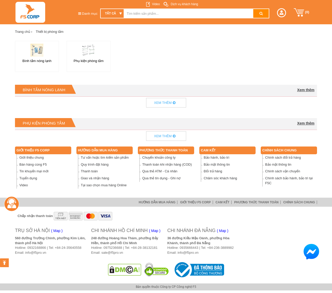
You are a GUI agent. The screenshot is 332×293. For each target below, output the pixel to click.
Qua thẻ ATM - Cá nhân (159, 171)
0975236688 (113, 248)
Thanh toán (89, 171)
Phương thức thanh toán (163, 150)
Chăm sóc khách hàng (220, 178)
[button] (281, 12)
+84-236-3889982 (220, 248)
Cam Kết (208, 150)
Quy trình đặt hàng (94, 164)
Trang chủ (23, 32)
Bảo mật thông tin (217, 164)
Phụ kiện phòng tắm (44, 123)
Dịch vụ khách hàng (184, 4)
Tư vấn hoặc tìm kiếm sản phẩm (105, 157)
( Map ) (56, 231)
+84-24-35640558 (68, 248)
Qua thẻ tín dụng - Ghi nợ (161, 178)
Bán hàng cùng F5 (33, 164)
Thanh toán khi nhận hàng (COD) (167, 164)
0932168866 (36, 248)
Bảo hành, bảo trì (216, 157)
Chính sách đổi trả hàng (283, 157)
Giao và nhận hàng (95, 178)
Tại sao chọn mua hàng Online (104, 185)
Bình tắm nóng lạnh (44, 90)
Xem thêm (305, 90)
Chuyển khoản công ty (159, 157)
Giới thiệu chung (31, 157)
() (301, 12)
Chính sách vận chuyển (282, 171)
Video (156, 4)
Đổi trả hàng (213, 171)
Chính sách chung (279, 150)
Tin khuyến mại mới (34, 171)
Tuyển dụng (28, 178)
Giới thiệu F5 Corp (33, 150)
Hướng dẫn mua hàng (98, 150)
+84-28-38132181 (144, 248)
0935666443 (189, 248)
